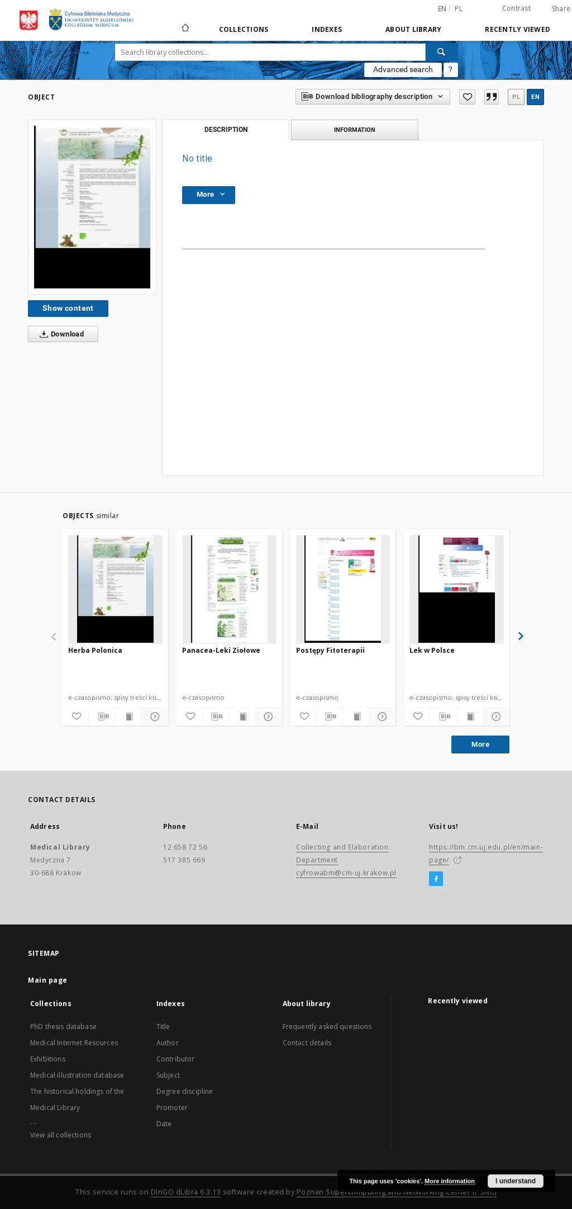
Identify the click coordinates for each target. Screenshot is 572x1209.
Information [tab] (354, 130)
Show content (68, 308)
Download (59, 334)
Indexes (327, 29)
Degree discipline (184, 1091)
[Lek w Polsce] (456, 589)
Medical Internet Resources (74, 1042)
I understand (515, 1181)
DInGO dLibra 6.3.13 (186, 1192)
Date (164, 1124)
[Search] (442, 52)
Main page (48, 980)
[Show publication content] (128, 716)
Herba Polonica (95, 650)
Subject (168, 1075)
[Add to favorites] (467, 97)
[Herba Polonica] (115, 589)
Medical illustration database (77, 1075)
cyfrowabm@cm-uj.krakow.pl (346, 873)
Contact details (307, 1042)
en (535, 97)
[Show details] (153, 716)
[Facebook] (436, 879)
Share (561, 8)
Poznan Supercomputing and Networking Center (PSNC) (397, 1192)
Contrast (516, 8)
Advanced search (403, 69)
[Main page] (184, 29)
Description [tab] (225, 130)
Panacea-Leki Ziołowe (221, 650)
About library (413, 29)
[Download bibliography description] (102, 716)
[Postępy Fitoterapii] (343, 589)
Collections (244, 29)
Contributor (175, 1059)
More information (450, 1181)
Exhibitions (47, 1059)
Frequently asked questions (327, 1026)
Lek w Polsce (432, 650)
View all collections (60, 1135)
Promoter (172, 1107)
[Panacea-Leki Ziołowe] (229, 589)
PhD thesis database (63, 1026)
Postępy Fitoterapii (330, 650)
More (480, 744)
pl (459, 8)
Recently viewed (517, 29)
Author (167, 1042)
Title (163, 1026)
